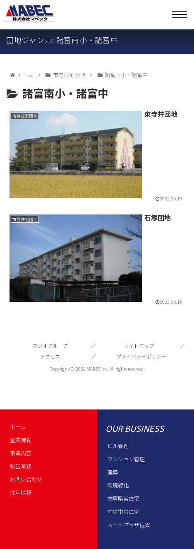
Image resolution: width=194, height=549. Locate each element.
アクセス (50, 356)
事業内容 (20, 453)
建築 (112, 472)
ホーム (18, 427)
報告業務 (20, 466)
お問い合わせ (26, 479)
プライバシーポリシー (141, 356)
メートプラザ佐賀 (128, 525)
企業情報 (20, 440)
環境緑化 (118, 485)
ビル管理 (118, 446)
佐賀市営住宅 (123, 511)
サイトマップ (139, 345)
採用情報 (20, 492)
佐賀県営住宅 (123, 498)
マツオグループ (50, 345)
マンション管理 (126, 459)
